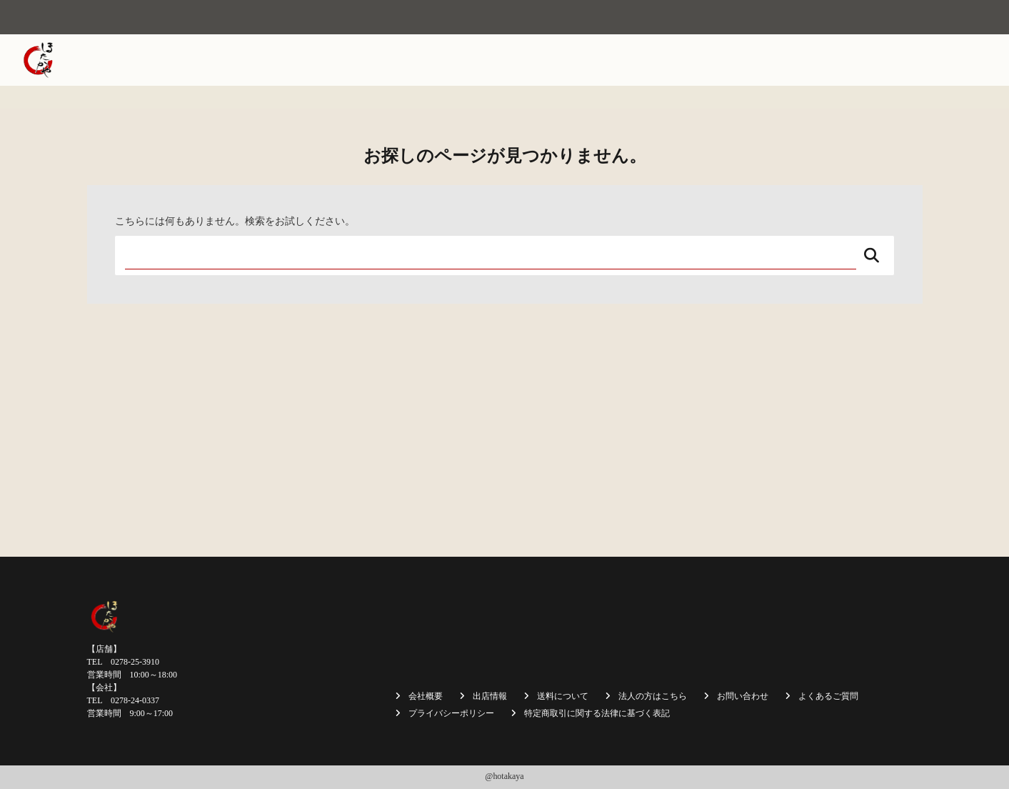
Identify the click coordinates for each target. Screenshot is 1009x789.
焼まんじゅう (515, 60)
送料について (713, 60)
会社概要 (446, 60)
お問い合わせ (950, 60)
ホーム (391, 60)
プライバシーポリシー (451, 713)
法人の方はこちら (802, 60)
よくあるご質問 (828, 696)
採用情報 (881, 60)
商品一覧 (643, 60)
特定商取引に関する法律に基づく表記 (597, 713)
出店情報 (584, 60)
